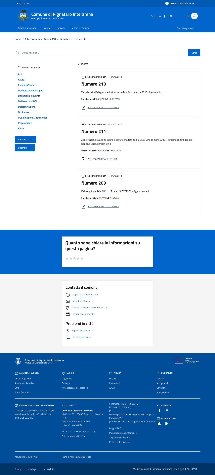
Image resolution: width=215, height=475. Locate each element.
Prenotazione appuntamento (123, 433)
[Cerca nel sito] (194, 15)
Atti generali (162, 383)
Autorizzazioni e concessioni (75, 387)
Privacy (18, 469)
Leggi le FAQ (115, 428)
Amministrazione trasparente (34, 405)
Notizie (112, 378)
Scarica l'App (166, 418)
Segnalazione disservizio (120, 437)
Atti (20, 74)
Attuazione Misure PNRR (26, 456)
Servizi (68, 373)
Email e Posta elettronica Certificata (79, 431)
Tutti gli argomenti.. (185, 28)
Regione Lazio (23, 3)
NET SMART (192, 469)
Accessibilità (48, 469)
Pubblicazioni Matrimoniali (32, 118)
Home (18, 39)
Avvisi (21, 80)
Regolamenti (25, 123)
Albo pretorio (163, 392)
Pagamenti (67, 378)
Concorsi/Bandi (26, 85)
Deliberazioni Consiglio (30, 90)
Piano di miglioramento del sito (76, 456)
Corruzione (162, 387)
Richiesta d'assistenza (119, 442)
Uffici (17, 387)
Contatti (69, 405)
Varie (21, 128)
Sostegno (66, 383)
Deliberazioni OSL (28, 101)
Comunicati (114, 383)
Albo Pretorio (32, 39)
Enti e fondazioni (23, 392)
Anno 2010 (50, 39)
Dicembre (64, 39)
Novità (115, 373)
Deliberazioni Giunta (29, 96)
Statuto (160, 378)
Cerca (194, 52)
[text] (163, 16)
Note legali (32, 469)
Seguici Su (164, 405)
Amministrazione (27, 373)
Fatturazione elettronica (73, 436)
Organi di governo (23, 378)
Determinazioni (26, 107)
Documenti (165, 373)
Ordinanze (23, 112)
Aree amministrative (24, 383)
